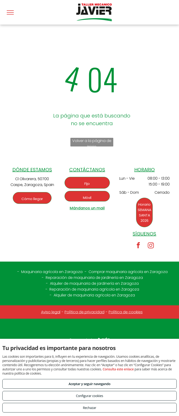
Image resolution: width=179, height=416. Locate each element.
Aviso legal (50, 312)
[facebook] (138, 246)
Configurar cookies (89, 396)
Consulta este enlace (118, 369)
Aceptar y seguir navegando (89, 384)
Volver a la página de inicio (91, 142)
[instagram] (150, 246)
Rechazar (89, 407)
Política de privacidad (84, 312)
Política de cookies (126, 312)
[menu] (10, 12)
